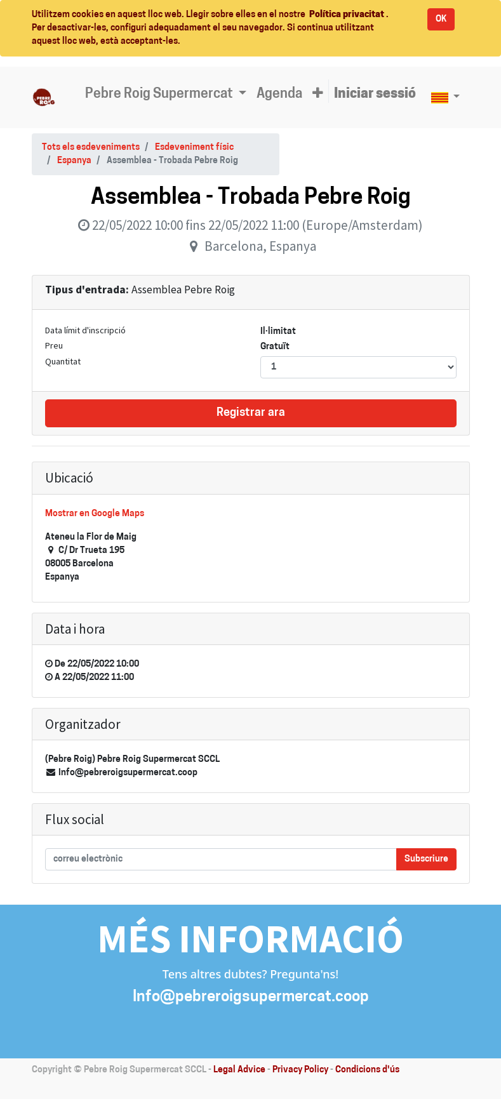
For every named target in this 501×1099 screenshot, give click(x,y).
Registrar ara (251, 413)
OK (441, 19)
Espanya (74, 161)
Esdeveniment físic (194, 147)
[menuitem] (279, 94)
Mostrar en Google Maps (94, 514)
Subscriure (426, 859)
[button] (317, 94)
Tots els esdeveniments (91, 147)
